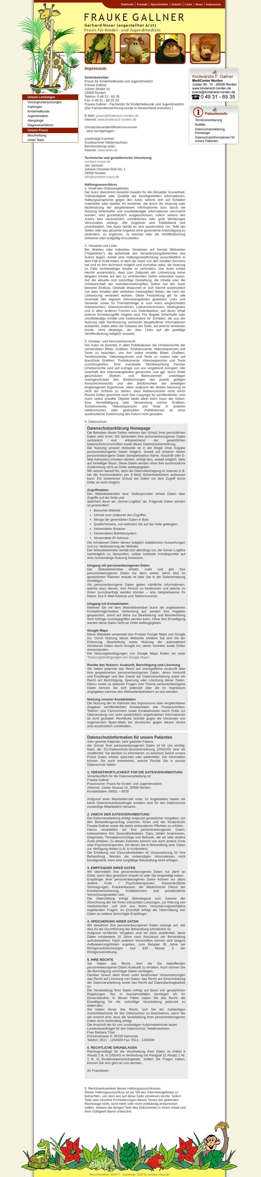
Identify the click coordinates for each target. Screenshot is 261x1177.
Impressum (213, 4)
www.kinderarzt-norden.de (117, 119)
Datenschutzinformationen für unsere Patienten (215, 139)
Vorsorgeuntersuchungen (45, 102)
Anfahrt (176, 4)
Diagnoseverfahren (40, 125)
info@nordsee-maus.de (102, 177)
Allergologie (36, 120)
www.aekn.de (107, 150)
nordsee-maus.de (97, 161)
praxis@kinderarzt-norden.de (117, 116)
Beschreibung (37, 135)
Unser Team (36, 140)
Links (188, 4)
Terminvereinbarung (208, 120)
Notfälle (200, 124)
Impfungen (35, 107)
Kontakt (142, 4)
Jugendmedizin (38, 116)
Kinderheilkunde (38, 111)
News (199, 4)
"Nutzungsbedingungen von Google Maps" (118, 657)
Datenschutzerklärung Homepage (210, 131)
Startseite (127, 4)
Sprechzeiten (159, 4)
